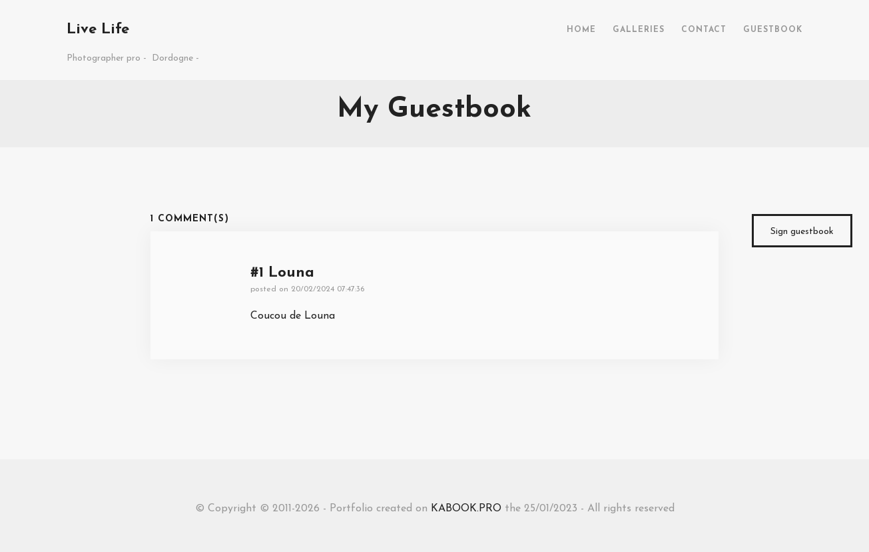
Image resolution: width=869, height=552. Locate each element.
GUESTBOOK (772, 30)
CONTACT (703, 30)
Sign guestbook (802, 232)
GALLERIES (639, 30)
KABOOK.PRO (466, 508)
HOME (581, 30)
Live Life (98, 29)
